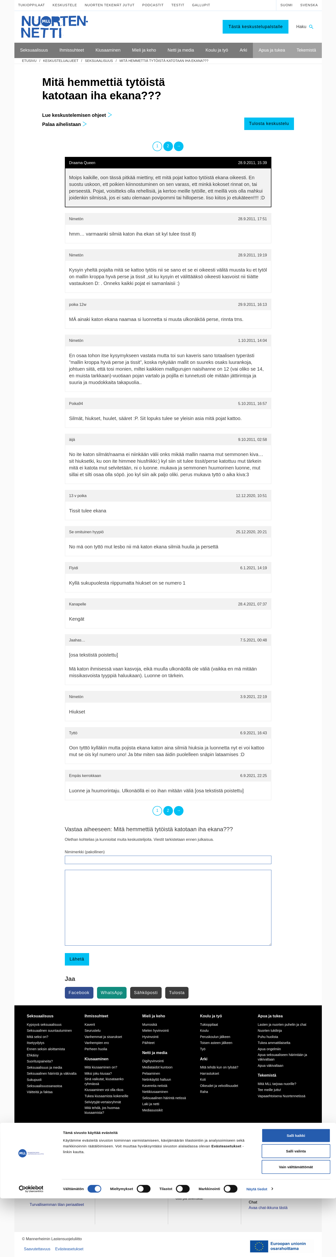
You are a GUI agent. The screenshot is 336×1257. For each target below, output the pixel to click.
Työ (203, 1049)
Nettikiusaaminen (155, 1092)
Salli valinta (296, 1210)
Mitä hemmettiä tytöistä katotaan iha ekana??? (163, 61)
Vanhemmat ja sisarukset (103, 1037)
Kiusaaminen (97, 1059)
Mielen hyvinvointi (155, 1030)
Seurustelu (93, 1030)
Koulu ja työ (211, 1016)
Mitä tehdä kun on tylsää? (219, 1067)
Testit (177, 5)
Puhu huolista (268, 1037)
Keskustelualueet (60, 61)
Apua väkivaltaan (270, 1065)
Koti (203, 1079)
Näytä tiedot (256, 1247)
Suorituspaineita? (40, 1061)
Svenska (309, 5)
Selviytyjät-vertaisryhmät (103, 1102)
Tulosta (177, 992)
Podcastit (153, 5)
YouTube (116, 1157)
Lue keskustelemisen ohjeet (77, 115)
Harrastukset (209, 1073)
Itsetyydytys (35, 1043)
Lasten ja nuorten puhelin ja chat (282, 1024)
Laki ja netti (150, 1104)
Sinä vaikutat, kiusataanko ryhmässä (104, 1081)
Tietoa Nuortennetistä (48, 1177)
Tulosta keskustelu (269, 123)
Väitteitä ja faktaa (40, 1092)
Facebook (79, 992)
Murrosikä (149, 1024)
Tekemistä (267, 1075)
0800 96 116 (265, 1177)
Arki (204, 1059)
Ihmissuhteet (96, 1016)
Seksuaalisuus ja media (44, 1067)
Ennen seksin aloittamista (46, 1049)
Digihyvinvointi (153, 1061)
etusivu (29, 61)
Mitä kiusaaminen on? (101, 1067)
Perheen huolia (96, 1049)
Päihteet (148, 1043)
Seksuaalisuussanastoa (44, 1086)
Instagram (117, 1152)
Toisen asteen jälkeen (216, 1043)
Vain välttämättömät (296, 1225)
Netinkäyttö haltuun (156, 1079)
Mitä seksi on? (37, 1037)
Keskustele (65, 5)
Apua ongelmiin (269, 1049)
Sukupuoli (34, 1080)
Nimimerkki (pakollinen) (85, 852)
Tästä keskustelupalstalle (255, 26)
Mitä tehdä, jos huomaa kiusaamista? (102, 1110)
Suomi (286, 5)
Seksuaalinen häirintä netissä (164, 1098)
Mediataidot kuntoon (157, 1067)
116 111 (260, 1152)
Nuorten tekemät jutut (110, 5)
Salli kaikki (296, 1194)
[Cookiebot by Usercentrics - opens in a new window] (31, 1247)
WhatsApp (112, 992)
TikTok (114, 1146)
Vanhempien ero (97, 1043)
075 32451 (43, 1162)
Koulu (204, 1030)
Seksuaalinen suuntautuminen (49, 1030)
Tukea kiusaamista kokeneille (106, 1096)
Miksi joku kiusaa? (98, 1073)
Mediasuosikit (152, 1110)
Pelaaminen (151, 1073)
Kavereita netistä (154, 1086)
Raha (204, 1092)
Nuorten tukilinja (270, 1030)
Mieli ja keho (153, 1016)
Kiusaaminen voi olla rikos (104, 1090)
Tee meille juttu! (269, 1090)
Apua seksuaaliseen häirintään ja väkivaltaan (282, 1057)
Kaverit (90, 1024)
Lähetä (77, 959)
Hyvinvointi (150, 1037)
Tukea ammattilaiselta (274, 1043)
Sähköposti (146, 992)
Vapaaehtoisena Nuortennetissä (281, 1096)
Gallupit (201, 5)
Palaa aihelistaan (64, 124)
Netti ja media (154, 1053)
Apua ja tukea (270, 1016)
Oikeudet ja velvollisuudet (219, 1086)
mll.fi (34, 1168)
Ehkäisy (33, 1055)
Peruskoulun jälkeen (215, 1037)
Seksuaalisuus (99, 61)
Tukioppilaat (31, 5)
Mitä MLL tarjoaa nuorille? (277, 1084)
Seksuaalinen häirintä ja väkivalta (52, 1073)
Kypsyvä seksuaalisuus (44, 1024)
